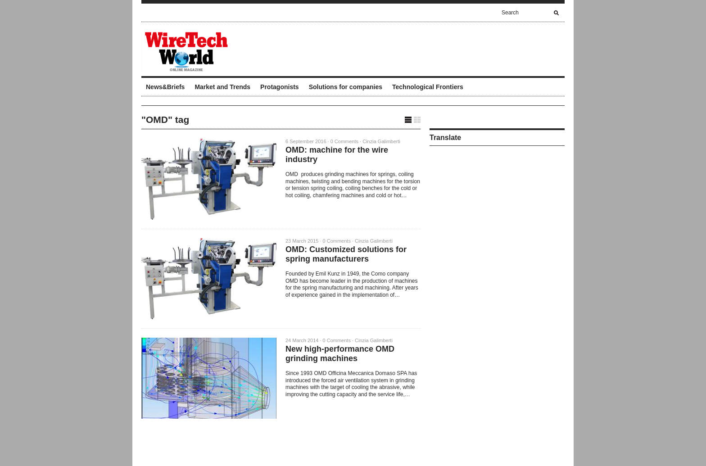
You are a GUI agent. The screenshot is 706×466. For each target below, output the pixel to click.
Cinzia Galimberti (381, 141)
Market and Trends (222, 86)
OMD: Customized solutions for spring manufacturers (346, 254)
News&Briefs (165, 86)
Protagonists (279, 86)
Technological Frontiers (427, 86)
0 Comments (344, 141)
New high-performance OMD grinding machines (339, 353)
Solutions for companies (345, 86)
